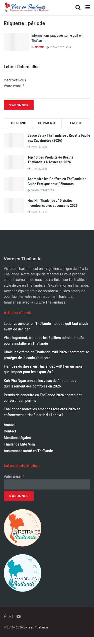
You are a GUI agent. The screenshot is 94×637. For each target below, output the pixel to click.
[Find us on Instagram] (11, 616)
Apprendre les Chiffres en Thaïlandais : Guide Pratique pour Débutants (57, 181)
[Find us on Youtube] (19, 616)
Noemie (39, 47)
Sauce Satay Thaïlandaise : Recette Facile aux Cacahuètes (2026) (59, 138)
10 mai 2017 (55, 47)
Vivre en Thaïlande (36, 627)
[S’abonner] (19, 105)
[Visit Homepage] (26, 8)
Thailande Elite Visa (19, 444)
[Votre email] (47, 94)
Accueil (10, 425)
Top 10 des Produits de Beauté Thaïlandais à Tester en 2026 (50, 160)
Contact (10, 431)
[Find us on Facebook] (5, 616)
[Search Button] (77, 7)
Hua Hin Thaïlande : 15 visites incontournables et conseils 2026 (52, 203)
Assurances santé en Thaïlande (28, 451)
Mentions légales (17, 438)
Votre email (14, 86)
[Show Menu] (87, 7)
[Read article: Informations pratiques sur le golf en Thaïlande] (16, 42)
